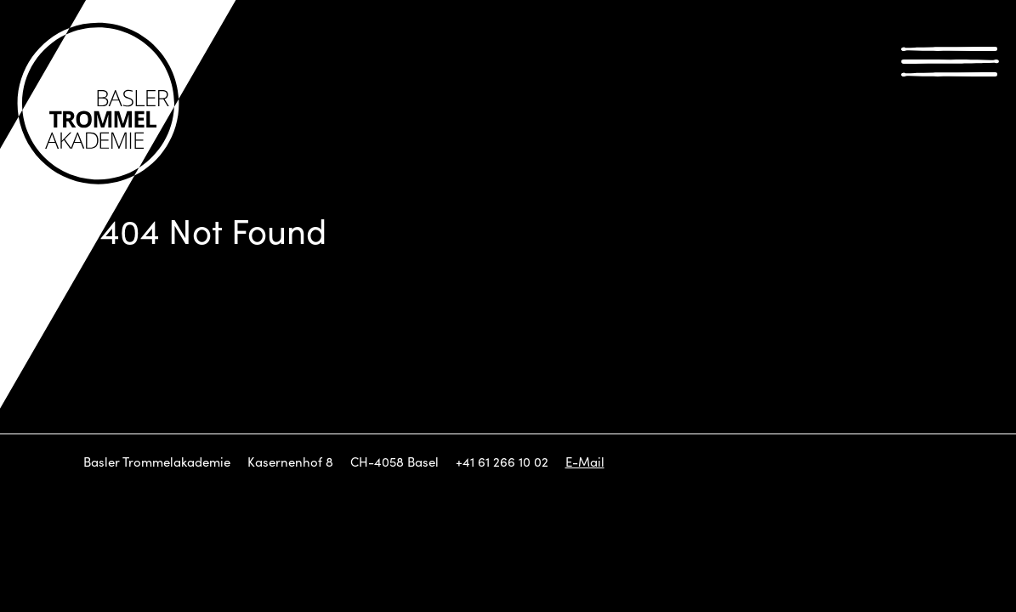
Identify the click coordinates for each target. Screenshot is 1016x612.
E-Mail (584, 461)
